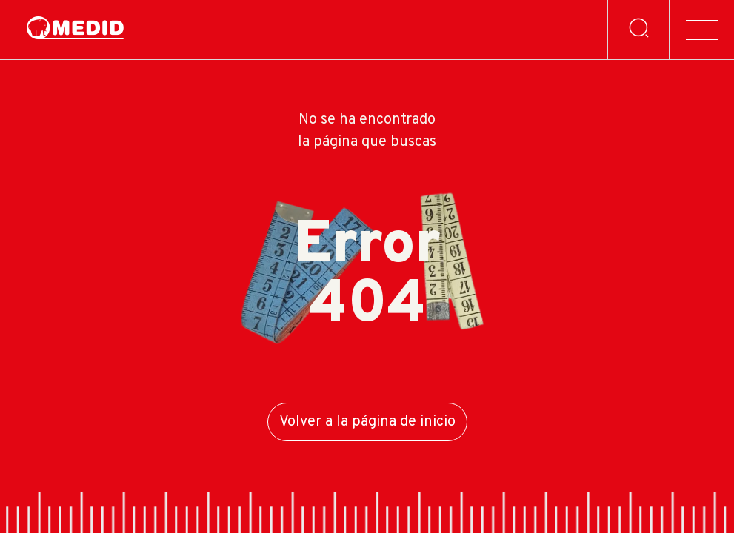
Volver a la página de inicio (367, 422)
